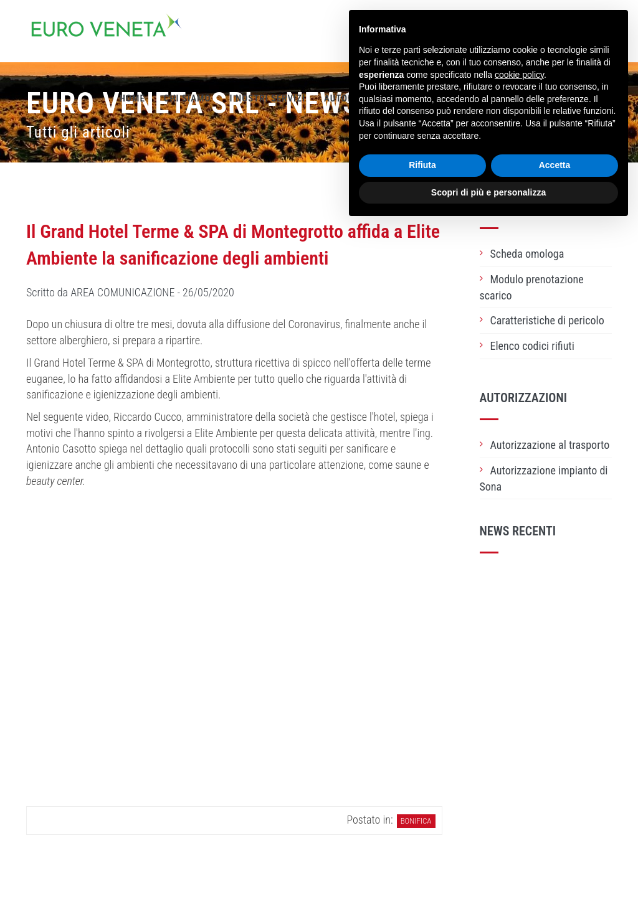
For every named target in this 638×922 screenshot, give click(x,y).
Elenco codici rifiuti (532, 345)
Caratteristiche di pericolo (547, 320)
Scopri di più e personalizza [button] (488, 192)
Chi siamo (187, 98)
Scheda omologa (527, 253)
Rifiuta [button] (422, 165)
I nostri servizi (267, 98)
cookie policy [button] (519, 75)
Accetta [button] (555, 165)
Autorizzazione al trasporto (550, 444)
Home (132, 98)
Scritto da (130, 292)
